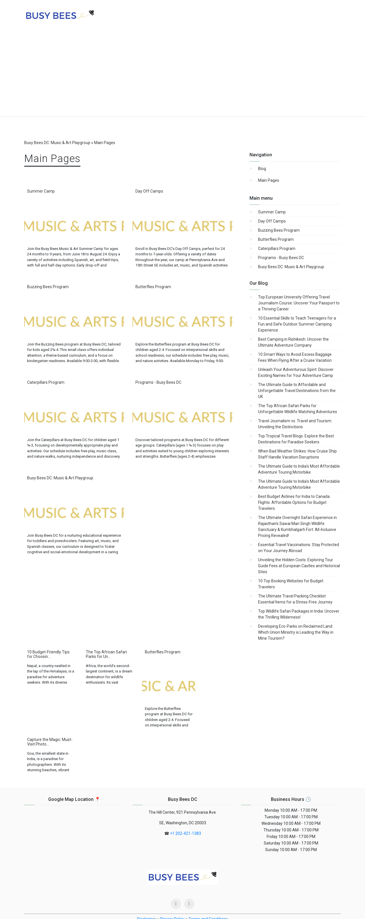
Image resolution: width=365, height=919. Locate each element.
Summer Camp (41, 191)
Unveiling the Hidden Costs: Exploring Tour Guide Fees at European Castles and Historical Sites (299, 566)
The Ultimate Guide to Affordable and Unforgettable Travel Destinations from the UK (297, 390)
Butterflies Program (153, 286)
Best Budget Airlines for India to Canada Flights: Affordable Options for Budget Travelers (294, 502)
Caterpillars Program (45, 382)
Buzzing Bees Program (48, 286)
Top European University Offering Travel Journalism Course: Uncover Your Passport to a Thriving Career (299, 303)
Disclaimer (146, 874)
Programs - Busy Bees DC (158, 382)
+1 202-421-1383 (185, 788)
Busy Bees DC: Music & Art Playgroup (60, 478)
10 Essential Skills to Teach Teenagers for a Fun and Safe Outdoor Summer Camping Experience (297, 324)
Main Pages (268, 180)
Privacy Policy (172, 874)
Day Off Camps (149, 191)
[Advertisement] (182, 74)
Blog (262, 168)
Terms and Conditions (208, 874)
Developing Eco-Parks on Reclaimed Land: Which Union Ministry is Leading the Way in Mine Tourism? (295, 632)
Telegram (247, 904)
